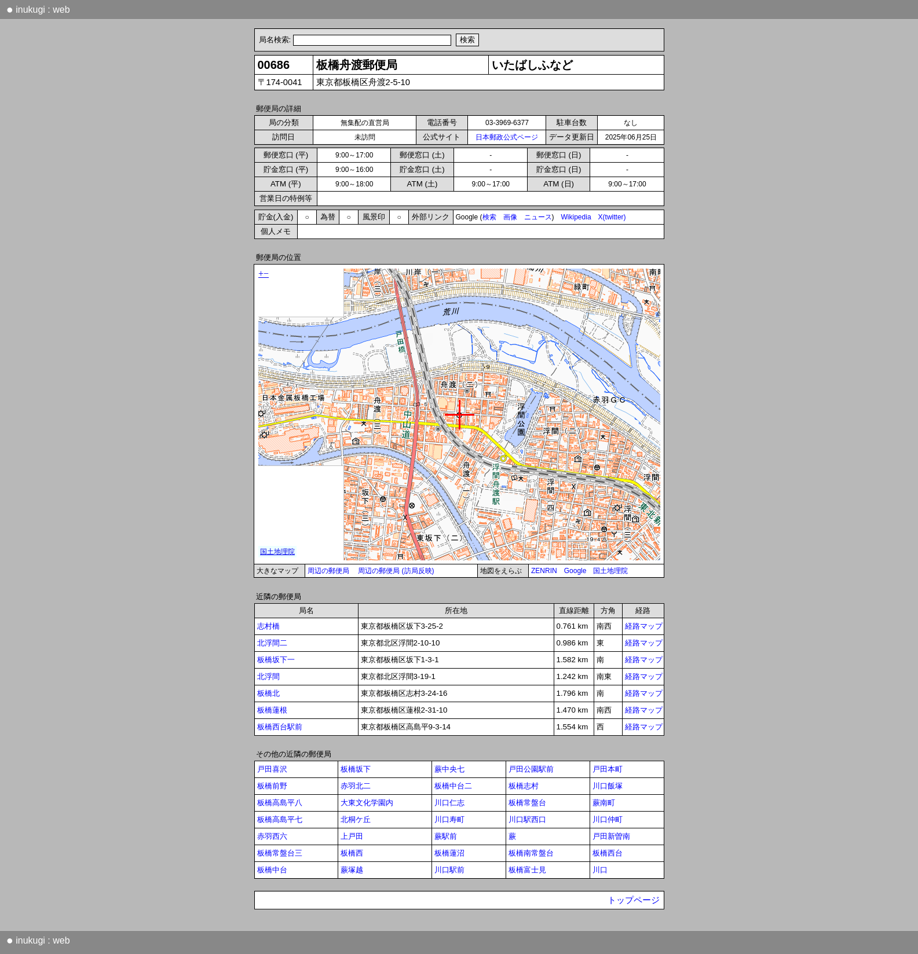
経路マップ (644, 626)
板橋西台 (608, 853)
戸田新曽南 (611, 836)
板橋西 (352, 853)
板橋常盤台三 (279, 853)
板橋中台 (272, 869)
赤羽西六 (272, 836)
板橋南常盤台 (531, 853)
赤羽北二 (356, 785)
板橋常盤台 (527, 802)
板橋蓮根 (272, 710)
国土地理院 (610, 571)
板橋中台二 (453, 785)
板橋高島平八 (279, 802)
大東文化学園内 (367, 802)
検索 (489, 217)
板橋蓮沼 (449, 853)
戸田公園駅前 (531, 769)
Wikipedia (576, 217)
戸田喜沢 (272, 769)
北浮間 (268, 676)
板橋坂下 (356, 769)
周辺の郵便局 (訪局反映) (396, 571)
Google (575, 571)
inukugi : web (38, 9)
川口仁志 (449, 802)
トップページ (634, 900)
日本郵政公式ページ (507, 137)
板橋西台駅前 (279, 726)
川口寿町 (449, 819)
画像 (510, 217)
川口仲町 (608, 819)
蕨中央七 (449, 769)
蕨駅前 (445, 836)
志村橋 (268, 626)
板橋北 (268, 693)
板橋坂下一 (276, 659)
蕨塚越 (352, 869)
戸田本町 (608, 769)
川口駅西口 (527, 819)
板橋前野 (272, 785)
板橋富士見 (527, 869)
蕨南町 (604, 802)
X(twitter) (612, 217)
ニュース (538, 217)
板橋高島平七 (279, 819)
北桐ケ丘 (356, 819)
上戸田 (352, 836)
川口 (600, 869)
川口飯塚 (608, 785)
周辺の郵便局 (328, 571)
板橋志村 (524, 785)
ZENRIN (544, 571)
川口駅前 (449, 869)
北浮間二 (272, 643)
